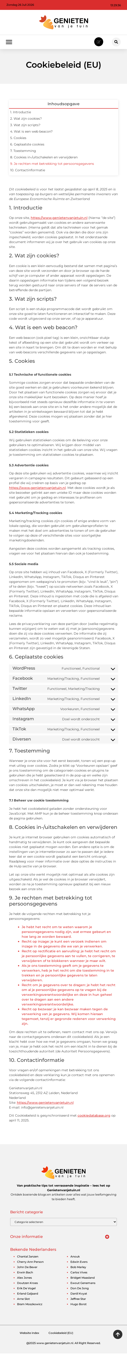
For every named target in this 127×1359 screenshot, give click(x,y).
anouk (75, 1262)
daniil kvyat (78, 1299)
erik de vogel (26, 1293)
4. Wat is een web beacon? (31, 137)
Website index (29, 1338)
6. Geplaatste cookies (27, 150)
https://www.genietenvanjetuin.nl (59, 223)
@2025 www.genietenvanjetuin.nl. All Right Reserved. (63, 1348)
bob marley (78, 1272)
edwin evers (79, 1267)
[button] (116, 42)
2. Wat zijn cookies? (26, 124)
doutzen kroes (27, 1288)
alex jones (24, 1283)
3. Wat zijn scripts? (25, 130)
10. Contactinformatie (27, 176)
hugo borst (78, 1309)
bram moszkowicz (29, 1309)
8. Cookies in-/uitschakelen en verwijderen (44, 163)
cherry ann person (30, 1267)
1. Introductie (20, 118)
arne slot (23, 1304)
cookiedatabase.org (94, 1121)
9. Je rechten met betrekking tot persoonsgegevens (52, 169)
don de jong (79, 1293)
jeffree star (78, 1304)
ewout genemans (82, 1288)
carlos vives (78, 1278)
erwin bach (25, 1278)
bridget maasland (82, 1283)
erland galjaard (27, 1299)
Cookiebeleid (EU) (60, 1338)
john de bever (27, 1272)
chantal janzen (27, 1262)
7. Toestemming (23, 156)
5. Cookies (18, 143)
